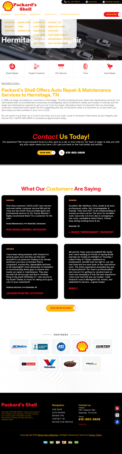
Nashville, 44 (31, 287)
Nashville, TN (74, 226)
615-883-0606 (25, 118)
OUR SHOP (5, 14)
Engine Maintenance (14, 223)
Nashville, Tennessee (37, 223)
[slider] (10, 200)
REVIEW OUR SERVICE (70, 14)
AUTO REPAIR (20, 14)
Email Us (82, 424)
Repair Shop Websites (48, 435)
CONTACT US (51, 14)
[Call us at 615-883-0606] (72, 153)
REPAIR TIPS (35, 14)
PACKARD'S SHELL (10, 83)
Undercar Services (13, 287)
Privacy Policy (95, 435)
